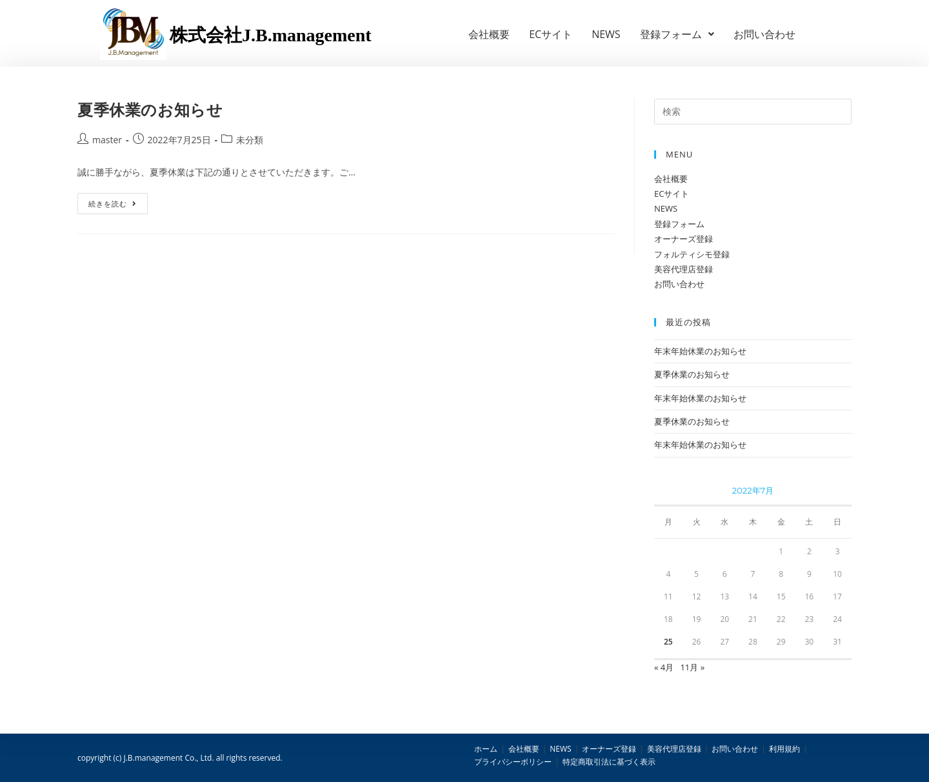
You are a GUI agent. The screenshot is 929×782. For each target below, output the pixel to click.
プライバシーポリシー (513, 761)
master (107, 140)
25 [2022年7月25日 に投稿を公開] (668, 641)
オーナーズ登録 (683, 239)
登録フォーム (677, 34)
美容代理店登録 (683, 269)
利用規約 (784, 748)
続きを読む (112, 203)
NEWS (606, 34)
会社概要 (489, 34)
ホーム (485, 748)
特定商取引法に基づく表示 (609, 761)
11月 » (692, 667)
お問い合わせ (764, 34)
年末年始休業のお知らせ (700, 351)
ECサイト (550, 34)
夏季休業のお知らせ (150, 109)
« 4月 (664, 667)
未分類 (249, 140)
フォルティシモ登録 (692, 254)
